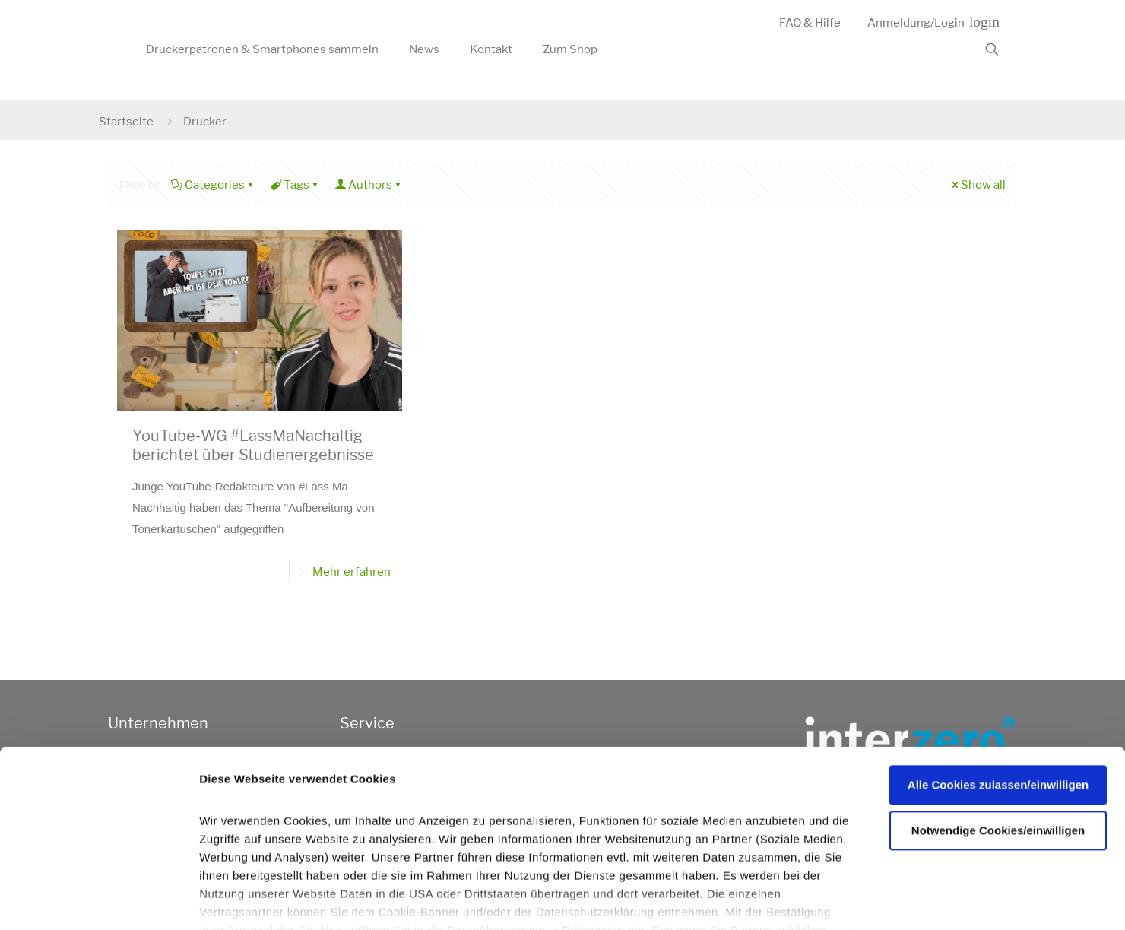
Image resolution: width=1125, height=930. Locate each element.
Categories (213, 185)
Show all (977, 185)
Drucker (205, 122)
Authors (369, 185)
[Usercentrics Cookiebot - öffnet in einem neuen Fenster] (98, 900)
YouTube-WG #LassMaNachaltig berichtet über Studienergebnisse (253, 445)
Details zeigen (816, 900)
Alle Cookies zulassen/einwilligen (998, 695)
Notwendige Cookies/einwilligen (998, 740)
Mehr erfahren (351, 572)
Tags (295, 185)
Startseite (126, 122)
